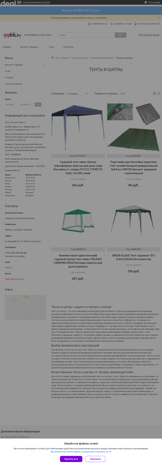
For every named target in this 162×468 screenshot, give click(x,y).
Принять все (71, 459)
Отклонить (95, 459)
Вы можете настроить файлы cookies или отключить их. (80, 451)
